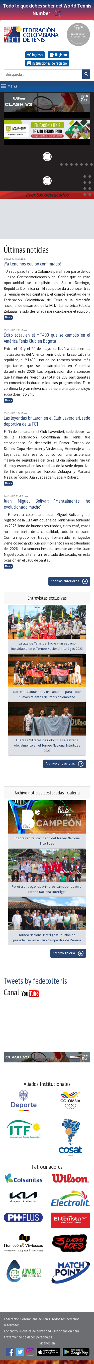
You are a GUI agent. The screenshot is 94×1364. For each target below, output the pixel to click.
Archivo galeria (68, 953)
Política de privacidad (35, 1330)
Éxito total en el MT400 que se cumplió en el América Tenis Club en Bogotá (47, 338)
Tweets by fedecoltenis (35, 980)
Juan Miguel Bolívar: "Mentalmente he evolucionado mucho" (47, 504)
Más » (8, 317)
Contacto (11, 1330)
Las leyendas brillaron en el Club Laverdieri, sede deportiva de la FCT (47, 421)
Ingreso (35, 54)
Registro (58, 54)
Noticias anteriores (69, 581)
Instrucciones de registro (47, 63)
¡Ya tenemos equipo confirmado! (32, 263)
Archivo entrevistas (65, 764)
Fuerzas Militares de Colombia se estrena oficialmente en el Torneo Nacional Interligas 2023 (47, 745)
